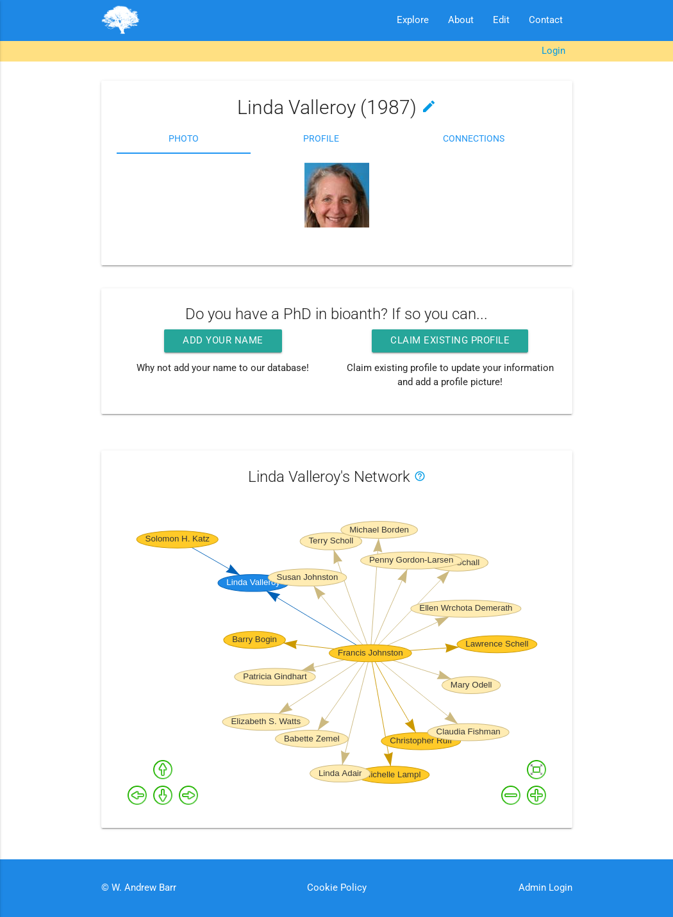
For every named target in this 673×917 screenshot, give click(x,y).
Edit (501, 20)
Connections (473, 138)
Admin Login (545, 887)
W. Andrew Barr (142, 887)
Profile (321, 138)
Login (553, 50)
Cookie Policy (337, 887)
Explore (413, 20)
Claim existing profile (450, 340)
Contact (546, 20)
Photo (184, 138)
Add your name (223, 340)
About (461, 20)
